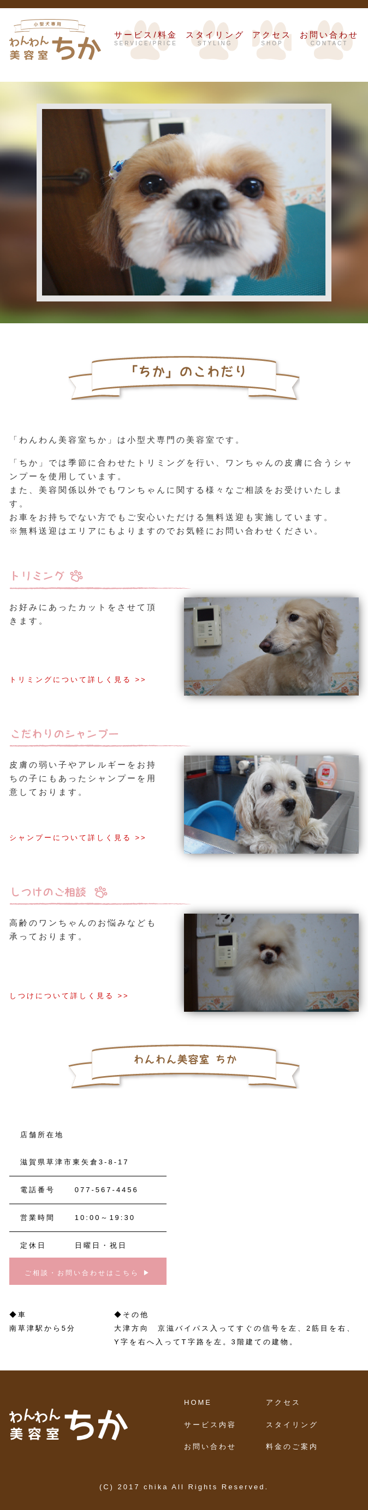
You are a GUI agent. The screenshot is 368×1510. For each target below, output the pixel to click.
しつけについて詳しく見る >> (69, 996)
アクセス (283, 1402)
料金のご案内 (292, 1446)
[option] (184, 191)
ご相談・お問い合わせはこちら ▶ (88, 1273)
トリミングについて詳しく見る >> (78, 679)
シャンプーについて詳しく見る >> (78, 837)
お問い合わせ (210, 1446)
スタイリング (292, 1425)
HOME (198, 1402)
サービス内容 (210, 1425)
